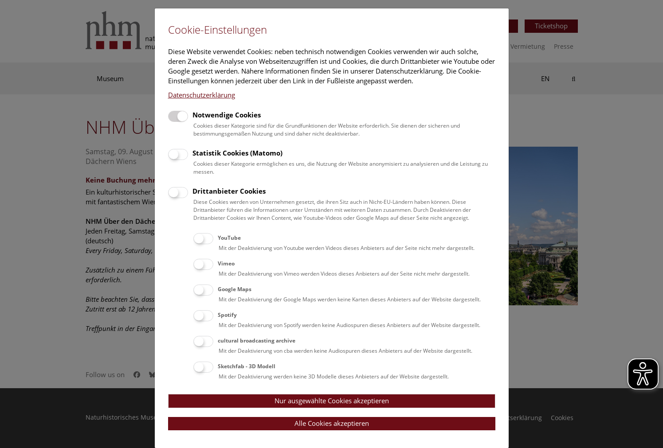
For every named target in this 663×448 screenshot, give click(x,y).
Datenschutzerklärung (201, 94)
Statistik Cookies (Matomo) (237, 152)
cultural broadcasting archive (256, 340)
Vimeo (226, 263)
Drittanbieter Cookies (229, 191)
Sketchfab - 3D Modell (246, 366)
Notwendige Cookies (226, 114)
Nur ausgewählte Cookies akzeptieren (332, 400)
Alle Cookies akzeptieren (331, 423)
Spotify (227, 315)
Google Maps (234, 289)
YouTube (229, 238)
